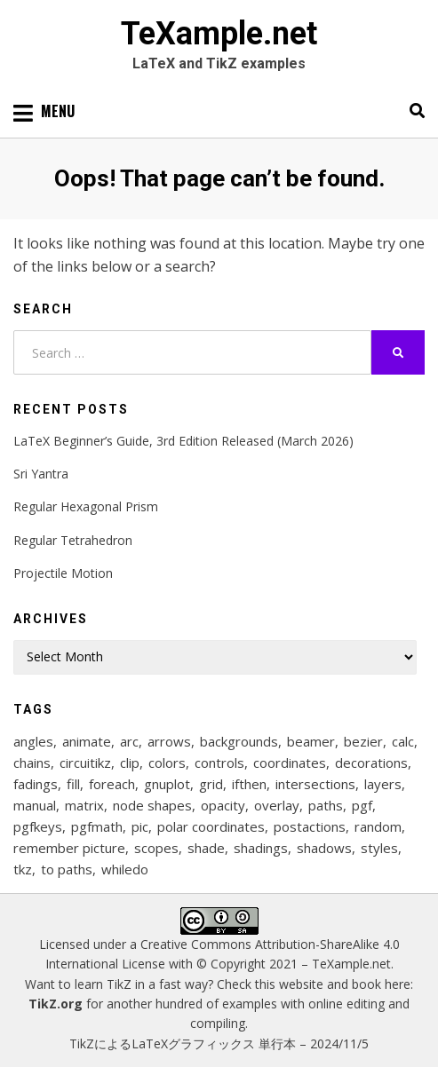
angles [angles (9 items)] (33, 741)
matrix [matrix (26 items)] (84, 805)
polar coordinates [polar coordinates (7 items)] (211, 826)
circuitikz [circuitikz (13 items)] (85, 762)
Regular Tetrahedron (72, 540)
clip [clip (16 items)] (129, 762)
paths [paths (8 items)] (325, 805)
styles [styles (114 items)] (379, 848)
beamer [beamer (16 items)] (311, 741)
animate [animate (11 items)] (86, 741)
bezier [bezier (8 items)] (363, 741)
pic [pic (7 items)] (139, 826)
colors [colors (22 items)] (167, 762)
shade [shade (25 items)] (206, 848)
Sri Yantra (40, 473)
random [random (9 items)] (378, 826)
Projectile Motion (63, 573)
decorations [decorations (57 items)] (371, 762)
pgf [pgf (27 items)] (362, 805)
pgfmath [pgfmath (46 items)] (97, 826)
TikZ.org (55, 1003)
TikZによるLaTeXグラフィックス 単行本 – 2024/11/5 (219, 1043)
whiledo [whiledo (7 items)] (124, 869)
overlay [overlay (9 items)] (276, 805)
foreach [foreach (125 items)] (112, 784)
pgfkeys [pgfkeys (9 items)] (37, 826)
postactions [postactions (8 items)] (310, 826)
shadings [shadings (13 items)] (261, 848)
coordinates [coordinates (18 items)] (289, 762)
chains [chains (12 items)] (32, 762)
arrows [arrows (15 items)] (169, 741)
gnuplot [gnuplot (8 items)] (167, 784)
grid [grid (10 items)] (211, 784)
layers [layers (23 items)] (383, 784)
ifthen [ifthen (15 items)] (249, 784)
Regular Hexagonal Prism (85, 506)
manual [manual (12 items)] (34, 805)
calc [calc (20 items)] (403, 741)
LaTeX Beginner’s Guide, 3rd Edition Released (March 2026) (183, 440)
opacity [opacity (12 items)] (223, 805)
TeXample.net (219, 33)
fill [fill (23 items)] (73, 784)
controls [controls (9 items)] (219, 762)
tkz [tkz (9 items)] (22, 869)
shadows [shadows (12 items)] (324, 848)
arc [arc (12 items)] (129, 741)
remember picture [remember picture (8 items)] (69, 848)
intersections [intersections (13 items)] (315, 784)
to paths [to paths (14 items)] (66, 869)
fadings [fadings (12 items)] (35, 784)
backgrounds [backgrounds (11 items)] (239, 741)
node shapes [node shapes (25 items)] (152, 805)
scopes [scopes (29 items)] (156, 848)
